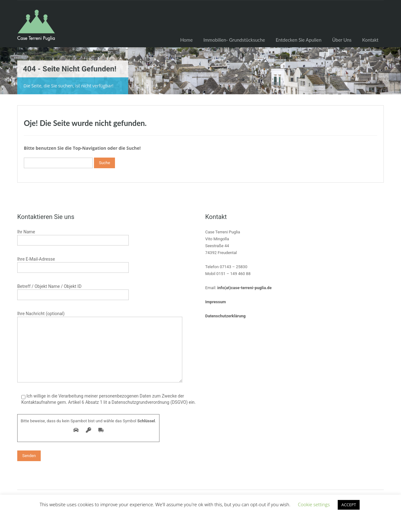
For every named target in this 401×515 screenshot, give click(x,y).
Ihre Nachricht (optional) (99, 332)
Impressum (215, 301)
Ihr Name (73, 236)
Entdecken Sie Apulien (298, 40)
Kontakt (370, 40)
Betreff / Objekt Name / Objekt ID (73, 291)
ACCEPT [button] (348, 504)
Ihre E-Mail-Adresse (73, 264)
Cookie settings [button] (314, 504)
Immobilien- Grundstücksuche (234, 40)
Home (186, 40)
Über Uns (342, 40)
